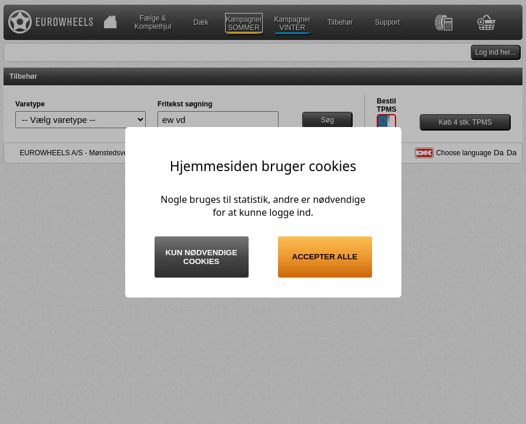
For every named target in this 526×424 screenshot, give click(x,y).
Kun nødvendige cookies (201, 257)
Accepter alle (324, 256)
